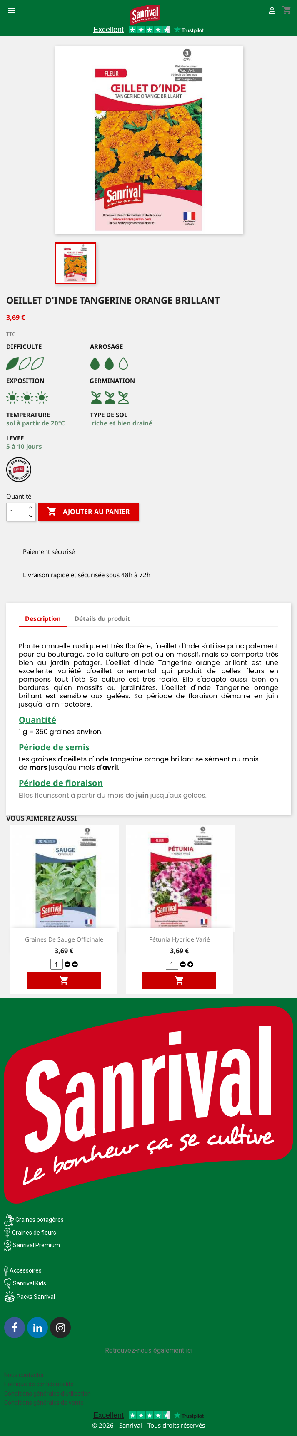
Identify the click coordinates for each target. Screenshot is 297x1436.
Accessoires (23, 1270)
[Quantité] (16, 512)
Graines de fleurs (34, 1232)
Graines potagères (39, 1219)
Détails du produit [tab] (102, 618)
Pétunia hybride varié (179, 939)
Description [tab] (43, 618)
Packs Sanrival (36, 1296)
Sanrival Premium (36, 1245)
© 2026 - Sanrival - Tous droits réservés (148, 1425)
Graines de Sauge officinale (64, 939)
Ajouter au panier (88, 512)
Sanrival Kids (29, 1283)
